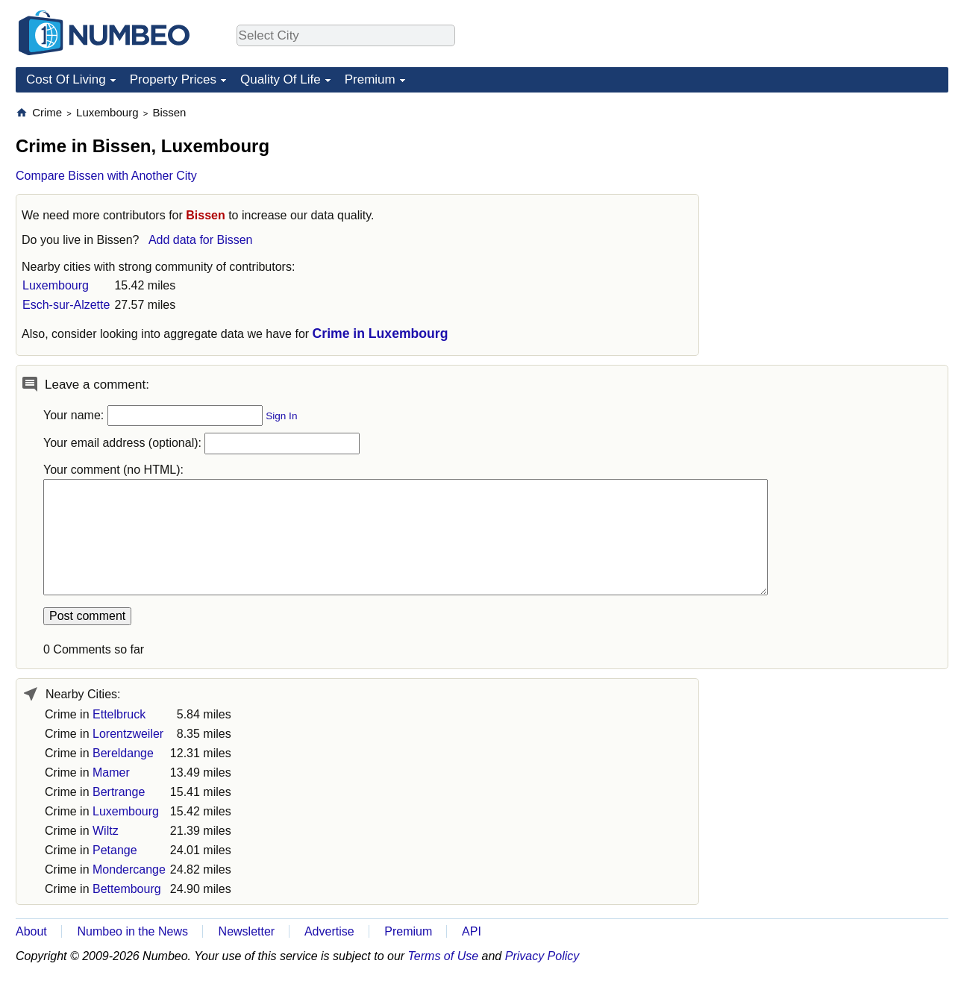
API (471, 931)
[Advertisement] (836, 198)
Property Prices (173, 79)
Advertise (329, 931)
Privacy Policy (542, 956)
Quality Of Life (280, 79)
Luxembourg (55, 285)
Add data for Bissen (200, 240)
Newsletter (247, 931)
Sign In (281, 416)
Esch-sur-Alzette (66, 304)
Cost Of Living (66, 79)
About (31, 931)
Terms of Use (443, 956)
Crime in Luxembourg (380, 333)
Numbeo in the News (132, 931)
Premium (370, 79)
